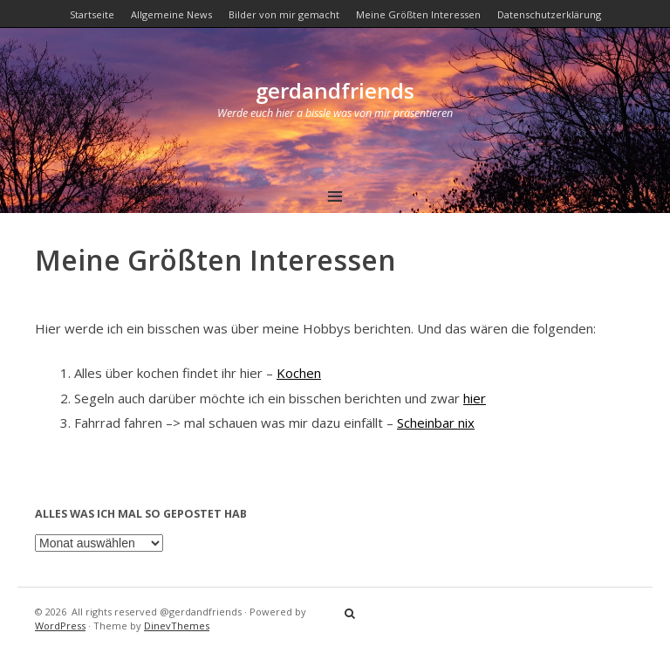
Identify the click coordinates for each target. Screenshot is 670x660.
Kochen (299, 373)
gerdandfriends (335, 90)
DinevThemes (176, 625)
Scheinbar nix (436, 422)
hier (474, 398)
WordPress (60, 625)
